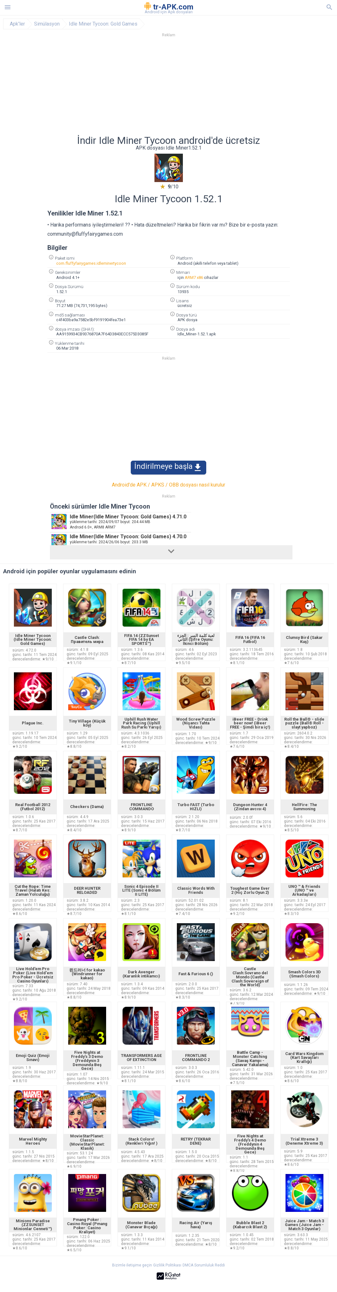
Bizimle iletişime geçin (132, 1265)
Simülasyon (47, 24)
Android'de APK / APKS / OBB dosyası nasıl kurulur (168, 485)
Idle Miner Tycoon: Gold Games (103, 24)
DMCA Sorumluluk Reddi (204, 1265)
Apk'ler (17, 24)
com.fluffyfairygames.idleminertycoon (91, 263)
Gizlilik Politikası (167, 1265)
